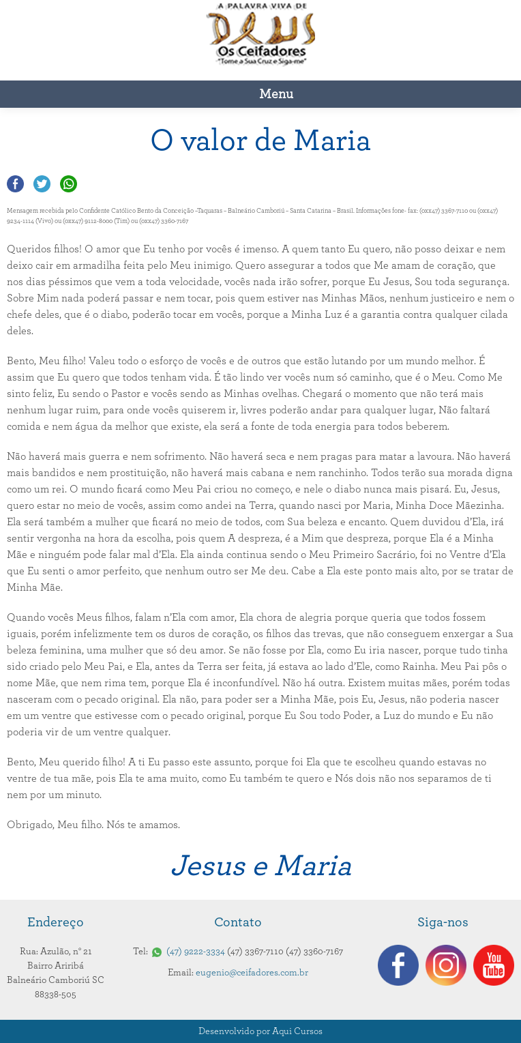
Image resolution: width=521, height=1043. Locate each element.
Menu (276, 94)
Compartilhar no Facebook (15, 183)
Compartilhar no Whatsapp (68, 183)
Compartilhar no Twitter (41, 183)
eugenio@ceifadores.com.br (252, 973)
